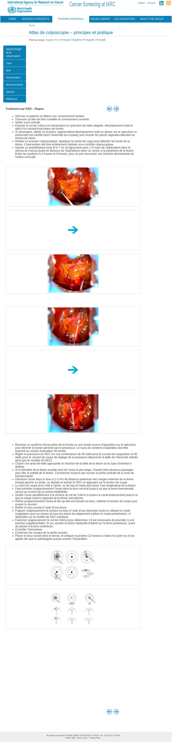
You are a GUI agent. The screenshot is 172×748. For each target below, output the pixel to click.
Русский (100, 39)
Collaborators (124, 18)
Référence (11, 99)
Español (76, 39)
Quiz (8, 70)
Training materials (71, 18)
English (141, 3)
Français (151, 3)
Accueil (32, 25)
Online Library (100, 18)
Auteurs (10, 91)
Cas (9, 63)
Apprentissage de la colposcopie (14, 52)
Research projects (35, 18)
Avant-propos (13, 77)
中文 (57, 40)
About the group (151, 18)
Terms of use (82, 738)
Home (12, 18)
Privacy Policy (95, 738)
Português (88, 39)
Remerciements (14, 84)
